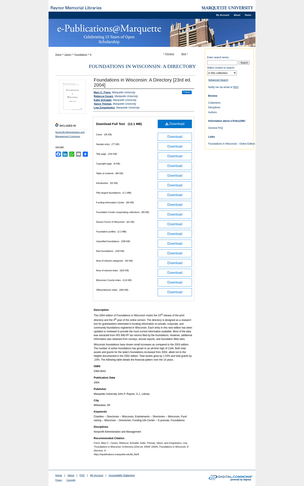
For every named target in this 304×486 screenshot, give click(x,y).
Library (68, 54)
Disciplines (214, 107)
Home (58, 54)
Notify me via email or (223, 87)
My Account (96, 475)
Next (183, 54)
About (71, 475)
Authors (212, 112)
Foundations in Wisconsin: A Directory (142, 66)
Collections (214, 102)
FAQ (82, 475)
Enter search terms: (218, 57)
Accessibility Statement (122, 475)
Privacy (58, 480)
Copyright (70, 480)
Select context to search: (221, 67)
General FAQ (215, 127)
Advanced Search (218, 80)
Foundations (80, 54)
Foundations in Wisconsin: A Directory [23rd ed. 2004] (142, 82)
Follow (186, 92)
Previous (169, 54)
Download (175, 124)
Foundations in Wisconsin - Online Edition (231, 143)
